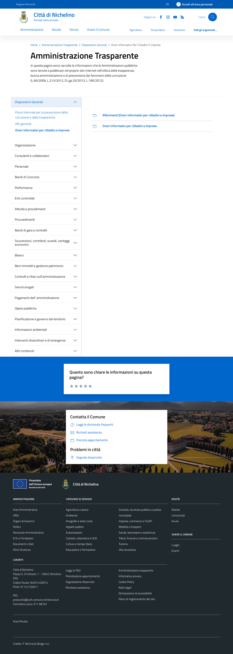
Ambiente (71, 515)
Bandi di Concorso (27, 177)
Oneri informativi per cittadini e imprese (42, 130)
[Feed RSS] (180, 17)
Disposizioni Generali (29, 102)
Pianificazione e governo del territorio (40, 319)
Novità (56, 29)
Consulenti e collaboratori (32, 155)
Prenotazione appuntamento (83, 576)
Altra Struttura (22, 550)
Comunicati (178, 515)
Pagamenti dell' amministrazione (37, 297)
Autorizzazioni (74, 532)
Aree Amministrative (25, 509)
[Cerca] (212, 17)
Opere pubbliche (25, 308)
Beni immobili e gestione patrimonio (39, 265)
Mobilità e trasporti (130, 527)
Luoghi (175, 545)
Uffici (16, 515)
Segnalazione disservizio (80, 582)
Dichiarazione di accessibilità (135, 593)
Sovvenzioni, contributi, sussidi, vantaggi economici (42, 242)
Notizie (176, 509)
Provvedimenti (25, 219)
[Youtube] (173, 17)
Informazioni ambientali (31, 329)
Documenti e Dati (23, 544)
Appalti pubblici (75, 527)
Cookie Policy (126, 582)
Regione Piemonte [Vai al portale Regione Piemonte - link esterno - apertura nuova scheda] (25, 4)
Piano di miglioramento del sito (137, 599)
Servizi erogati (24, 287)
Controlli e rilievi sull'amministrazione (40, 276)
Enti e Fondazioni (23, 538)
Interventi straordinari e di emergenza (40, 340)
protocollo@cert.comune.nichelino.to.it (36, 600)
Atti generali (23, 123)
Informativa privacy (130, 576)
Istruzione (179, 30)
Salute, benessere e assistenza (137, 532)
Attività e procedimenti (30, 209)
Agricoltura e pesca (77, 509)
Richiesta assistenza (78, 587)
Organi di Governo (23, 521)
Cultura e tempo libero (79, 544)
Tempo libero (158, 30)
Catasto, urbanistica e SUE (81, 538)
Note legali (125, 587)
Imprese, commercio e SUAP (135, 521)
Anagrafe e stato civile (79, 521)
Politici (17, 527)
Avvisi (175, 521)
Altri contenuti (24, 350)
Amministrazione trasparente (136, 570)
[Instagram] (166, 17)
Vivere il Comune (98, 29)
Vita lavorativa (127, 550)
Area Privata (20, 621)
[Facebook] (159, 17)
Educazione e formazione (80, 550)
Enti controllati (25, 198)
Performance (23, 187)
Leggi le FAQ (73, 570)
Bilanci (19, 255)
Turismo (123, 544)
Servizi (73, 29)
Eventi (175, 551)
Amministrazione (31, 29)
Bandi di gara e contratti (31, 230)
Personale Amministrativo (28, 532)
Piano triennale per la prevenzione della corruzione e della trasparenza (41, 115)
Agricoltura (136, 30)
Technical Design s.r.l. (37, 643)
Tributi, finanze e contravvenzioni (138, 538)
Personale (21, 166)
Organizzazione (25, 145)
